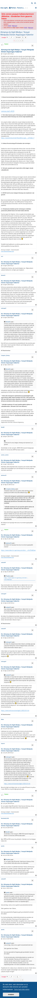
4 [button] (20, 40)
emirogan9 (3, 308)
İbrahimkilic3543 (5, 818)
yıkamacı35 (3, 475)
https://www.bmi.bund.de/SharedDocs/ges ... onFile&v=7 (17, 138)
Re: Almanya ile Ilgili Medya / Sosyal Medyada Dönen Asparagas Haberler (16, 263)
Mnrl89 (2, 427)
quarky (2, 846)
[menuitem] (32, 3)
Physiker (6, 44)
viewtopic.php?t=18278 (7, 111)
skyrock (3, 743)
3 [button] (18, 40)
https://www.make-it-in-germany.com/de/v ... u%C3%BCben (18, 550)
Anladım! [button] (11, 994)
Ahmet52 (3, 275)
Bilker (2, 719)
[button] (23, 41)
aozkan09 (3, 562)
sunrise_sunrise (5, 454)
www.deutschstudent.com (7, 251)
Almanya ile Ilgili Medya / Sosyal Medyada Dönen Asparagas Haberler (16, 33)
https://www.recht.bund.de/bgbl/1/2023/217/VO (15, 710)
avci (2, 256)
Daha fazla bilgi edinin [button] (21, 989)
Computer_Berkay (5, 355)
